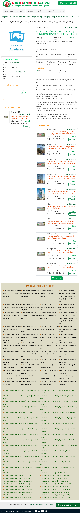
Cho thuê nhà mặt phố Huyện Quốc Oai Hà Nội (17, 489)
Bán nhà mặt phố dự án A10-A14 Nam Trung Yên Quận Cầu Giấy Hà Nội (30, 293)
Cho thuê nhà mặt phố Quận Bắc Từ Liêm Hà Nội (55, 475)
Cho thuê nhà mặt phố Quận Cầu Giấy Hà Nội (17, 486)
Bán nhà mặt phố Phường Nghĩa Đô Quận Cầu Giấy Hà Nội (48, 345)
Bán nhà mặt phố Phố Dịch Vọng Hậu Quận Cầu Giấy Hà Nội (67, 298)
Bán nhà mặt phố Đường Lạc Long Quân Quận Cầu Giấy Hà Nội (12, 307)
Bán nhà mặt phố (21, 17)
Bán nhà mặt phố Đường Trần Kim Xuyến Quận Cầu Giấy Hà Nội (49, 337)
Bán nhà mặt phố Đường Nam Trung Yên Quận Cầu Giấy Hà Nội (68, 329)
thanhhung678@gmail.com (35, 504)
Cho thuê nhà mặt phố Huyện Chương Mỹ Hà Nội (55, 495)
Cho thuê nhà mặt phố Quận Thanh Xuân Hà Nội (17, 481)
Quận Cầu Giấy (37, 17)
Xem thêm (56, 278)
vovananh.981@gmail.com (19, 72)
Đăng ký (73, 3)
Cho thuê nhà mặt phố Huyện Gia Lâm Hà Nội (17, 473)
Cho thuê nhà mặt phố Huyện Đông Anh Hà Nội (54, 492)
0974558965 (15, 62)
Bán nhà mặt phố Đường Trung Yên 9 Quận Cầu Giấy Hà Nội (68, 337)
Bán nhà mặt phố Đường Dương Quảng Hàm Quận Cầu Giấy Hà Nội (30, 307)
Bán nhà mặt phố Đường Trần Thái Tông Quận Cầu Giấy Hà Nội (30, 329)
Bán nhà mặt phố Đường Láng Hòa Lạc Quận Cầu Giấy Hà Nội (11, 345)
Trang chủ (8, 11)
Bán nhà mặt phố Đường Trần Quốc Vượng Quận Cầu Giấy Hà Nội (11, 315)
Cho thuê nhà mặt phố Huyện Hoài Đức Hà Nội (54, 481)
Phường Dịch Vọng (49, 17)
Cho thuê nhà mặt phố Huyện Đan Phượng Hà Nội (55, 489)
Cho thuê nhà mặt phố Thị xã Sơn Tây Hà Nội (54, 486)
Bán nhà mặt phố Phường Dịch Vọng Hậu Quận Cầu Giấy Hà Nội (68, 345)
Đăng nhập (64, 3)
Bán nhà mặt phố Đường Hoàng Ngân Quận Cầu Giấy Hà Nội (49, 307)
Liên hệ (62, 11)
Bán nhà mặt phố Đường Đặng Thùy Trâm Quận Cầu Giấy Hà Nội (11, 337)
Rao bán (12, 17)
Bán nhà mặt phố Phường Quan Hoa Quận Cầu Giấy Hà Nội (30, 353)
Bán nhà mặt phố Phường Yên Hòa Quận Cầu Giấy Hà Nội (48, 353)
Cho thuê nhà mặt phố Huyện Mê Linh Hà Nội (17, 495)
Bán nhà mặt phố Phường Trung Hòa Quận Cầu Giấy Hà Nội (30, 345)
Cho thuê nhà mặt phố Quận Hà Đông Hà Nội (54, 473)
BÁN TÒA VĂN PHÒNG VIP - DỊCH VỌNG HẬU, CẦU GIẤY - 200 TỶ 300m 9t (20, 118)
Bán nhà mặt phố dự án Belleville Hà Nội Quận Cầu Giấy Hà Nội (48, 293)
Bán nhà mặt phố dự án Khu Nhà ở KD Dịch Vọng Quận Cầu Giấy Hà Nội (12, 293)
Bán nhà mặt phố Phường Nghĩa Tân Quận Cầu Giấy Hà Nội (67, 353)
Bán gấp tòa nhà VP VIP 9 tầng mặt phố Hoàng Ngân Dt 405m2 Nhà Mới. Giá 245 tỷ (61, 134)
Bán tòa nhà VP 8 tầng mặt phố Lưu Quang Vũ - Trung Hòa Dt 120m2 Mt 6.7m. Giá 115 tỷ (61, 193)
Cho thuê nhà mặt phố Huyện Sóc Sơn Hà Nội (17, 497)
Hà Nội (29, 17)
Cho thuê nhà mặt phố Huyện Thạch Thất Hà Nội (17, 492)
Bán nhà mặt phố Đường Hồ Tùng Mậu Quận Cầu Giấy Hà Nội (68, 320)
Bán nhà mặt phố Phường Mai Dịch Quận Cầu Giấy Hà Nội (11, 353)
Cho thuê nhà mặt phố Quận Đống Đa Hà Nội (17, 475)
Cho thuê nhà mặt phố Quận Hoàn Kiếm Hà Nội (54, 478)
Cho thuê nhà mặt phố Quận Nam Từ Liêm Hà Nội (55, 484)
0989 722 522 (49, 504)
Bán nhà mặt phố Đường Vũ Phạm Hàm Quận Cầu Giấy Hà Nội (12, 329)
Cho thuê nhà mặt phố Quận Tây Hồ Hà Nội (16, 478)
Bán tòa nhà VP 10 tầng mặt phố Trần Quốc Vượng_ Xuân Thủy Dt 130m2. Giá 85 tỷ (61, 163)
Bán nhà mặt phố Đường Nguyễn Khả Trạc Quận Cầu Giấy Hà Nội (48, 315)
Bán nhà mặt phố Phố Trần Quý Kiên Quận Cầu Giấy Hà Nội (29, 337)
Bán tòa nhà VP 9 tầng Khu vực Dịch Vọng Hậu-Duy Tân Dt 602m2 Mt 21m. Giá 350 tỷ (61, 178)
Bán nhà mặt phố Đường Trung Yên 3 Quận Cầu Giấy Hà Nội (30, 315)
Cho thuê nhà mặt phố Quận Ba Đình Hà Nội (16, 484)
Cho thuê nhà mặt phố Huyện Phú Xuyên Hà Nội (55, 497)
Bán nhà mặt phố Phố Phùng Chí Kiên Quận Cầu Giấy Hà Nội (68, 307)
